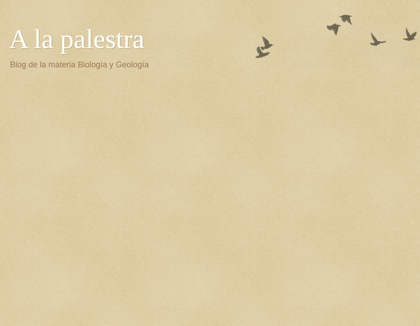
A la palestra (77, 39)
